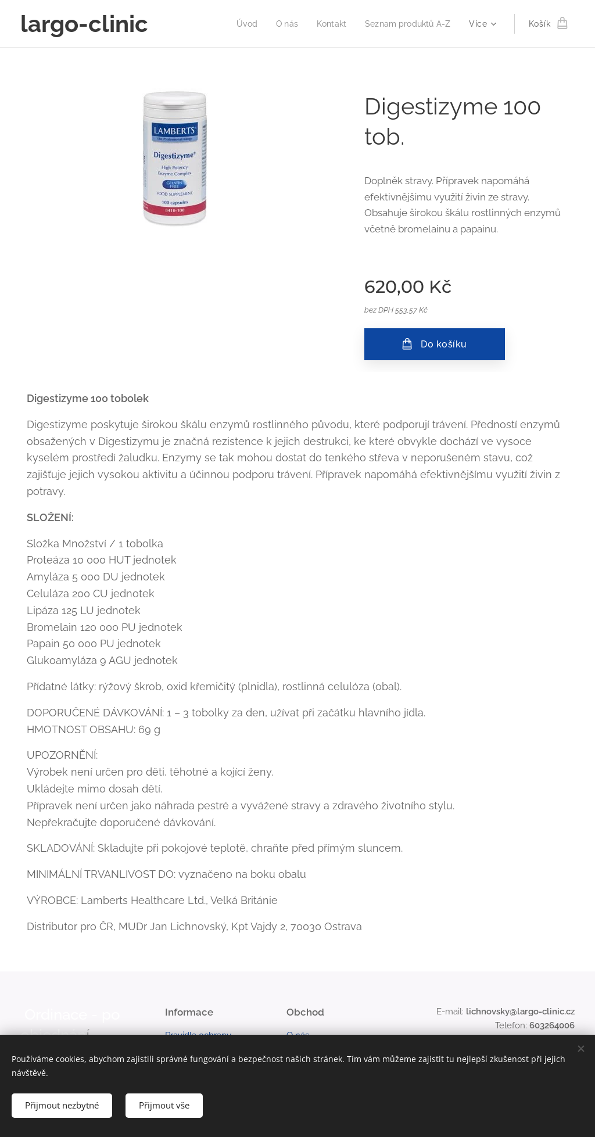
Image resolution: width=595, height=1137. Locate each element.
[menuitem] (239, 23)
